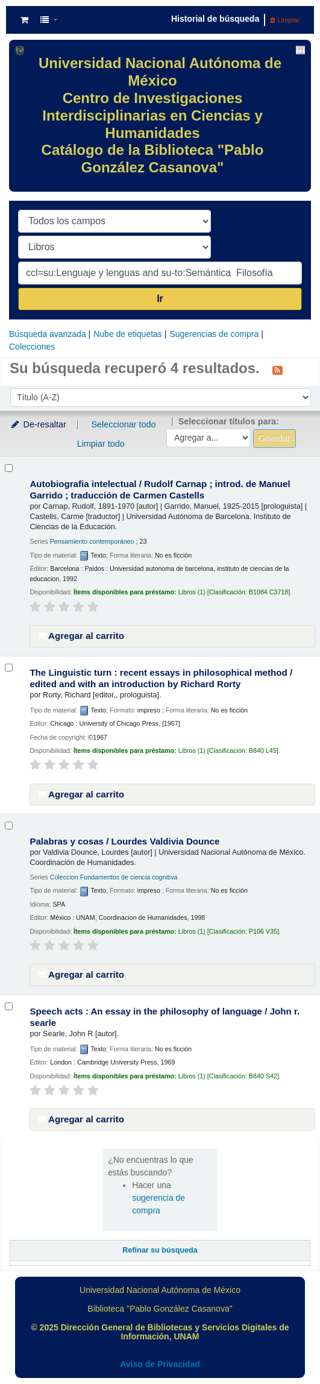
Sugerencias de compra (214, 334)
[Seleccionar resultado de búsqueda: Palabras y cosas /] (9, 825)
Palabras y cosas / (124, 841)
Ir (160, 299)
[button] (24, 20)
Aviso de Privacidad (160, 1364)
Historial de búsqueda (215, 19)
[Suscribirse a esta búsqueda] (277, 369)
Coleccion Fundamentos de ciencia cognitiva (114, 877)
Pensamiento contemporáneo (92, 541)
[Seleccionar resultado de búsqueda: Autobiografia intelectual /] (9, 468)
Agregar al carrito (80, 636)
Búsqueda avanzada (47, 334)
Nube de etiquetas (127, 334)
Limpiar (285, 20)
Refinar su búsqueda (160, 1250)
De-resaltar (38, 424)
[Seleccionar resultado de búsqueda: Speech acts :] (9, 1006)
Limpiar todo (101, 443)
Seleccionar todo (123, 424)
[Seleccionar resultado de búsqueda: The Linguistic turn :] (9, 668)
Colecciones (32, 346)
